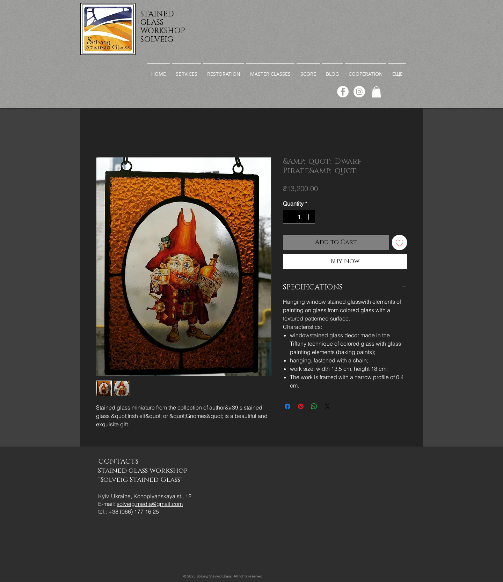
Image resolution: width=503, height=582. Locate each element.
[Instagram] (359, 91)
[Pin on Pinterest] (301, 406)
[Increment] (309, 216)
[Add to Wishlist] (399, 242)
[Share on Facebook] (287, 406)
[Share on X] (327, 406)
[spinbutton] (299, 216)
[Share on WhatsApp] (314, 406)
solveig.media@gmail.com (150, 503)
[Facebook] (343, 91)
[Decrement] (289, 216)
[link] (376, 91)
